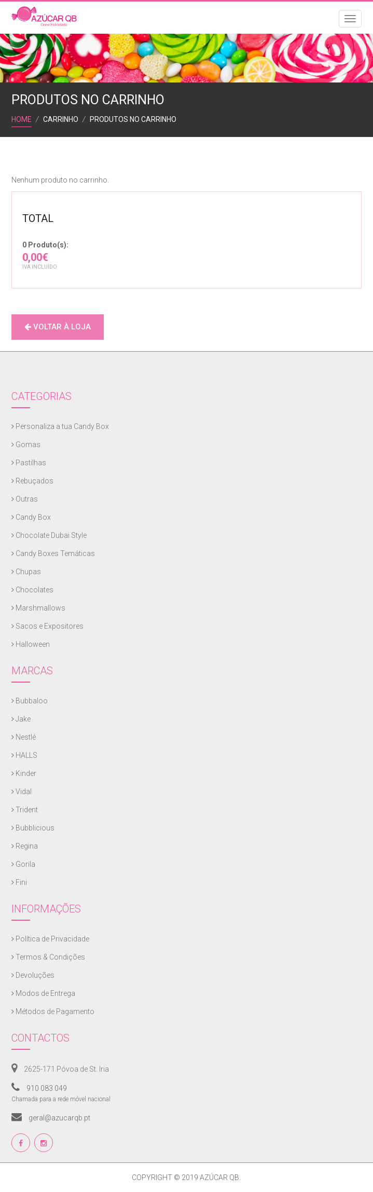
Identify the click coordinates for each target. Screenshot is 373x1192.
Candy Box (31, 517)
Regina (24, 846)
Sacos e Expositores (47, 626)
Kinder (23, 773)
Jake (21, 719)
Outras (24, 499)
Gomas (25, 444)
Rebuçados (32, 481)
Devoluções (32, 975)
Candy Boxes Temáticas (53, 553)
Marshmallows (38, 608)
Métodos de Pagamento (52, 1011)
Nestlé (23, 737)
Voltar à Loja (57, 326)
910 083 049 (39, 1088)
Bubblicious (32, 828)
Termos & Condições (48, 957)
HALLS (24, 755)
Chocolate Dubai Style (49, 535)
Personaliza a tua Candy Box (60, 426)
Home (21, 119)
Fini (19, 882)
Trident (24, 810)
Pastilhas (28, 463)
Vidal (21, 791)
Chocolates (32, 590)
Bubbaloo (29, 701)
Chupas (26, 571)
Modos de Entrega (43, 993)
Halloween (30, 644)
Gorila (23, 864)
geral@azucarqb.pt (50, 1118)
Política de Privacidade (50, 939)
